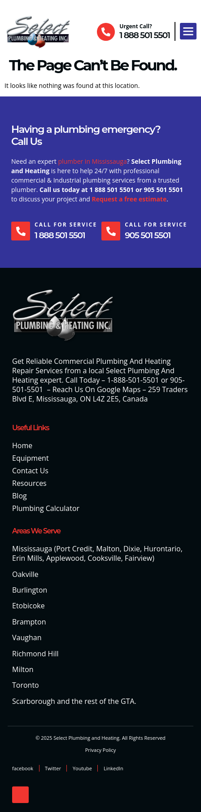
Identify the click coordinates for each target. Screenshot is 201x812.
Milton (23, 669)
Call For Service (66, 224)
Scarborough (33, 701)
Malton (107, 549)
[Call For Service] (20, 231)
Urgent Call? (135, 26)
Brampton (29, 622)
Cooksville (104, 558)
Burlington (29, 590)
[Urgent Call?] (106, 32)
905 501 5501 (147, 235)
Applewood (65, 558)
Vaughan (26, 637)
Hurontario (162, 549)
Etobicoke (28, 606)
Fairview (138, 558)
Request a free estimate (129, 199)
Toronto (25, 685)
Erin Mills (27, 558)
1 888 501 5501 (144, 35)
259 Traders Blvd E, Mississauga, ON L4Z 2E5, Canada (100, 394)
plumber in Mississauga (92, 161)
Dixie (131, 549)
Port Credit (74, 549)
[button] (188, 31)
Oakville (25, 574)
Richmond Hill (35, 654)
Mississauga (32, 549)
